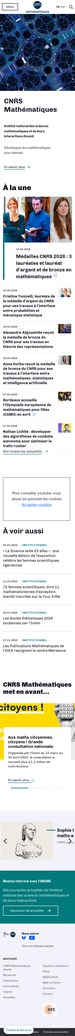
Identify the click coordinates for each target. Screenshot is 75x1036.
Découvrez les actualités (27, 910)
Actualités (9, 997)
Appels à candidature (56, 965)
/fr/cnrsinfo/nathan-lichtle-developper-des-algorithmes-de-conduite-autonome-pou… (37, 436)
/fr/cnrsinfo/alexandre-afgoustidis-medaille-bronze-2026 (37, 336)
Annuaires (49, 988)
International (11, 986)
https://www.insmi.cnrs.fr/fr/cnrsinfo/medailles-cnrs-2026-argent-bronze (37, 238)
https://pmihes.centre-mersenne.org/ (37, 645)
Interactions (10, 980)
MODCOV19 (50, 977)
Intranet (48, 993)
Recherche (9, 975)
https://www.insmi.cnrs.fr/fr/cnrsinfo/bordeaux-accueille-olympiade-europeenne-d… (37, 404)
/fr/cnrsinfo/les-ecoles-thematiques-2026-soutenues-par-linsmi (37, 618)
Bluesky (24, 938)
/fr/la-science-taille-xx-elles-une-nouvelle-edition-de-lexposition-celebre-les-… (37, 555)
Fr (58, 6)
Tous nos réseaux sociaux (38, 946)
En (63, 6)
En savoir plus (14, 167)
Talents (7, 991)
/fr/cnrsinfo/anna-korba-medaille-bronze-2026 (37, 371)
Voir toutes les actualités (22, 451)
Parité (46, 971)
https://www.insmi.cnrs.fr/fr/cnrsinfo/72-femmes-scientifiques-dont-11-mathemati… (37, 589)
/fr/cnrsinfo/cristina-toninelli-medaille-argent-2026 (37, 304)
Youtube (32, 938)
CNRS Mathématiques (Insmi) (17, 967)
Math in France (52, 982)
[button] (19, 1030)
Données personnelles (55, 1031)
